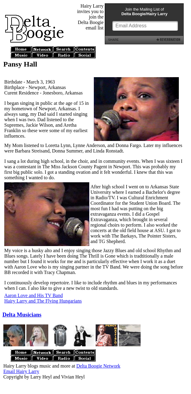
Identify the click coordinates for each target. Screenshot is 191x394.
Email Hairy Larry (21, 371)
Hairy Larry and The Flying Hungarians (43, 300)
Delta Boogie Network (98, 365)
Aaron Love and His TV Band (33, 295)
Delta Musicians (21, 314)
